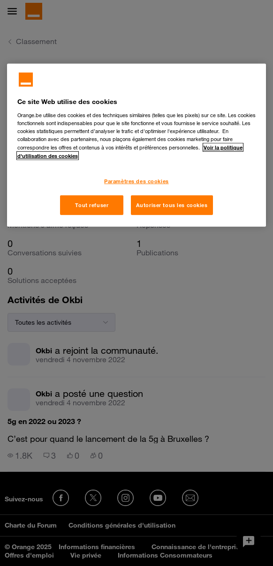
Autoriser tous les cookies (172, 205)
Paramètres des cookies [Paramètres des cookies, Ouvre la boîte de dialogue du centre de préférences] (136, 181)
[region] (136, 145)
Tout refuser (91, 205)
